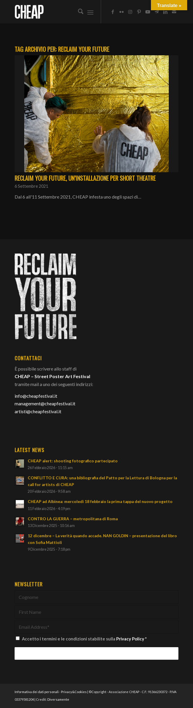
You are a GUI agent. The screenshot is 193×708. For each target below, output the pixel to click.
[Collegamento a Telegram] (156, 11)
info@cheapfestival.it (36, 396)
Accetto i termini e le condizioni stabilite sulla (84, 638)
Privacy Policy (130, 638)
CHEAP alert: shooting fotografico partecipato (73, 461)
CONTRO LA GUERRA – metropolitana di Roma (73, 518)
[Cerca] (78, 11)
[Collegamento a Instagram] (130, 11)
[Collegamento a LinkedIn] (165, 11)
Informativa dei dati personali (37, 692)
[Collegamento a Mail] (174, 11)
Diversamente (58, 699)
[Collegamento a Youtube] (147, 11)
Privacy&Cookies (74, 692)
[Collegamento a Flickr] (121, 11)
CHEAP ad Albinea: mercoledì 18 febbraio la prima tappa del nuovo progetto (100, 501)
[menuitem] (78, 11)
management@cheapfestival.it (45, 403)
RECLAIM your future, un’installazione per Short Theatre (85, 178)
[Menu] (90, 12)
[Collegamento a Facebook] (112, 11)
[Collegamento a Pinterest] (139, 11)
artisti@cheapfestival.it (38, 411)
